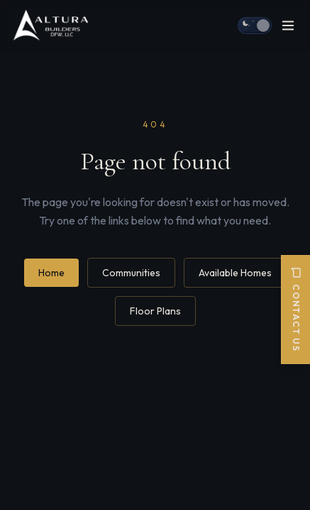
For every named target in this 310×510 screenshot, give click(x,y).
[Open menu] (288, 25)
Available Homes (235, 272)
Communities (131, 272)
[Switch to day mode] (255, 25)
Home (51, 272)
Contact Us (295, 309)
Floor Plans (155, 311)
